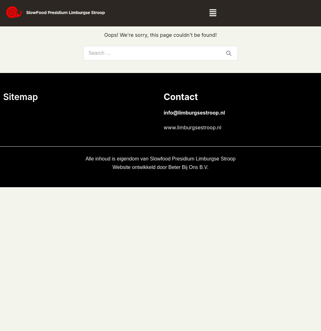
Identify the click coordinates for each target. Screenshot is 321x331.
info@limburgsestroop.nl (194, 112)
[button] (212, 13)
